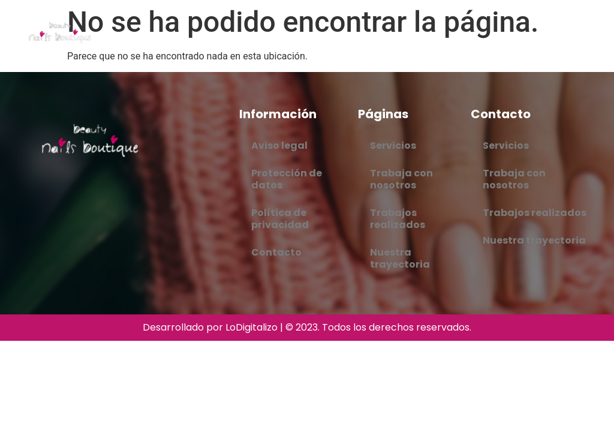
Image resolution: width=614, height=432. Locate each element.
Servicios (393, 145)
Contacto (276, 252)
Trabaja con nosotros (401, 179)
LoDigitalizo (251, 327)
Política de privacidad (280, 219)
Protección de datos (286, 179)
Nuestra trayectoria (400, 258)
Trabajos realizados (397, 219)
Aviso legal (279, 145)
